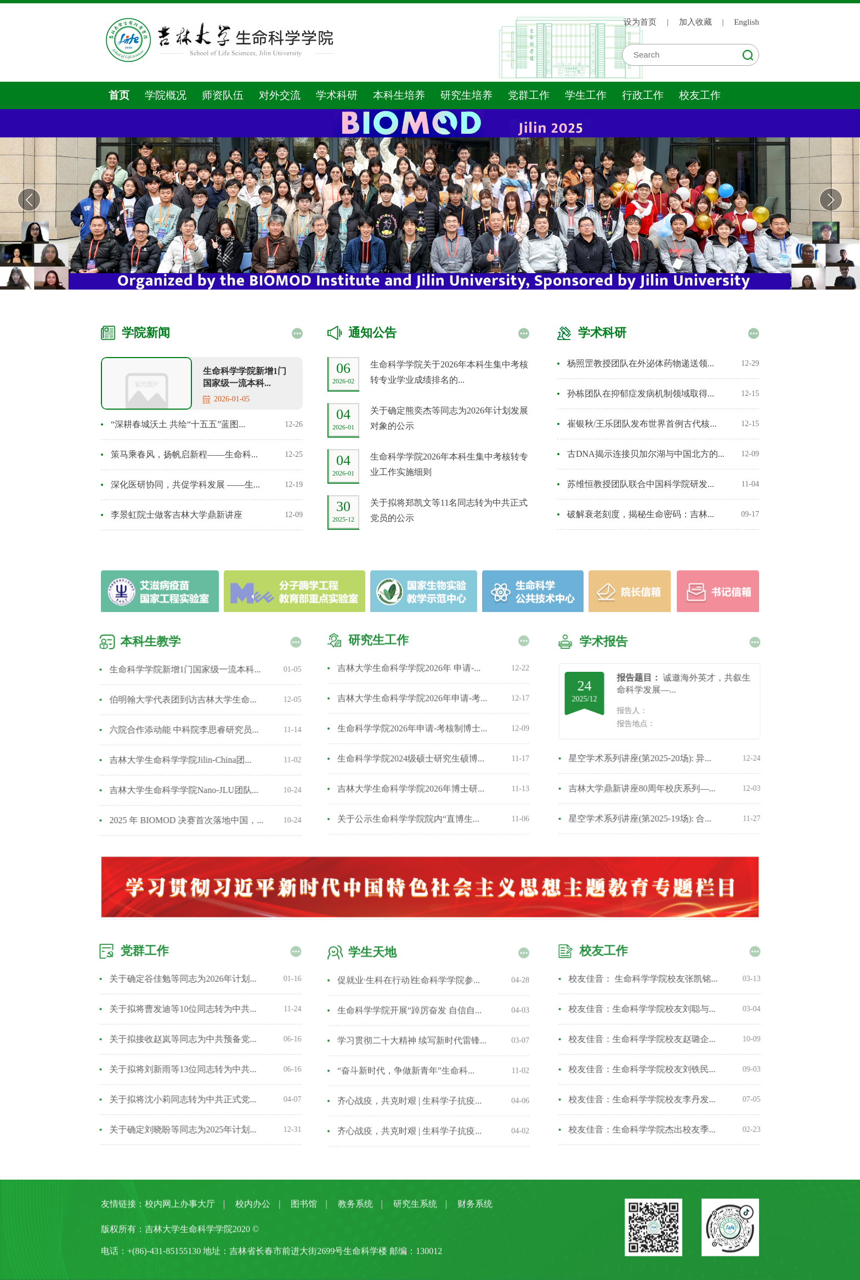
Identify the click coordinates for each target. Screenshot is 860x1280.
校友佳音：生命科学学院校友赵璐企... (646, 1039)
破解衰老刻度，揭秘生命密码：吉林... (640, 514)
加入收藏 (695, 22)
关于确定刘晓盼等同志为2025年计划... (178, 1129)
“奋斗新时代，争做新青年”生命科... (405, 1075)
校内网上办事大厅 (180, 1208)
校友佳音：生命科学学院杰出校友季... (646, 1129)
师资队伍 (223, 95)
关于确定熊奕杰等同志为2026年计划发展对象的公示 (449, 418)
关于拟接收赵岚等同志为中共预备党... (178, 1039)
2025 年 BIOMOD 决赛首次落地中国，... (182, 820)
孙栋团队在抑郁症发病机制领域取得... (640, 393)
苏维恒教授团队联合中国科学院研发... (640, 484)
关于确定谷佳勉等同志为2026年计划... (178, 978)
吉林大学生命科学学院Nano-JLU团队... (179, 790)
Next (831, 200)
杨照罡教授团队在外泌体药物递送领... (640, 363)
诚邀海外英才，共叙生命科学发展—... (688, 683)
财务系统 (475, 1208)
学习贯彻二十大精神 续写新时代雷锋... (411, 1045)
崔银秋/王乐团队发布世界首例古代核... (641, 423)
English (746, 22)
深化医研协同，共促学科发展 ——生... (185, 484)
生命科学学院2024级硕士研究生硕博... (410, 753)
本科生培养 (399, 95)
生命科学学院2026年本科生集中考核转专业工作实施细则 (449, 464)
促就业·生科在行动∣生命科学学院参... (408, 984)
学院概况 (165, 95)
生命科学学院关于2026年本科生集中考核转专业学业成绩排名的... (449, 372)
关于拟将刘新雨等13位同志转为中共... (178, 1069)
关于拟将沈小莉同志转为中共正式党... (178, 1099)
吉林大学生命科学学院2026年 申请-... (408, 663)
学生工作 (586, 95)
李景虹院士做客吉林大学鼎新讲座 (176, 514)
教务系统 (355, 1208)
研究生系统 (415, 1208)
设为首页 (640, 22)
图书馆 (304, 1208)
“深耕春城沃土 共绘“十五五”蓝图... (178, 424)
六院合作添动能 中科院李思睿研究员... (179, 729)
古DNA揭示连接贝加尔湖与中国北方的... (646, 453)
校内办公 (252, 1208)
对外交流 (280, 95)
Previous (29, 200)
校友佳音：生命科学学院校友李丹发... (646, 1099)
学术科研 (337, 95)
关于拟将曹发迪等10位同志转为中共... (178, 1008)
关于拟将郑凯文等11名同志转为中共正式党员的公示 (449, 510)
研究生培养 (466, 95)
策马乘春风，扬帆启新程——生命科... (184, 454)
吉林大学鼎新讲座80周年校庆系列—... (646, 788)
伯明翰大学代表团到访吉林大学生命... (178, 699)
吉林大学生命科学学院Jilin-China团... (176, 759)
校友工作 (700, 95)
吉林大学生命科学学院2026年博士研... (410, 784)
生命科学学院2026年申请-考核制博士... (412, 723)
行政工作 (643, 95)
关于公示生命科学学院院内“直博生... (408, 814)
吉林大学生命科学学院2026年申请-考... (412, 693)
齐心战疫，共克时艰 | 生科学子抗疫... (409, 1105)
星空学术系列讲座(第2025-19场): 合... (644, 818)
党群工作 (529, 95)
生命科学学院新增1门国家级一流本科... (244, 377)
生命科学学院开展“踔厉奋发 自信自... (409, 1015)
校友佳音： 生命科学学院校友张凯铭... (647, 978)
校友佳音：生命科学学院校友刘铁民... (646, 1069)
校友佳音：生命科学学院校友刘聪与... (646, 1008)
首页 (119, 95)
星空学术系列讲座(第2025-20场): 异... (644, 758)
